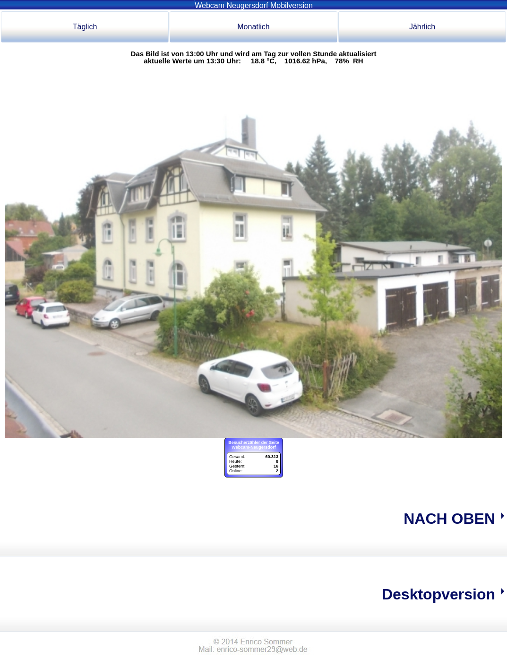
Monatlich (253, 27)
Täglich (85, 27)
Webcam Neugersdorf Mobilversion (253, 5)
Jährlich (422, 27)
